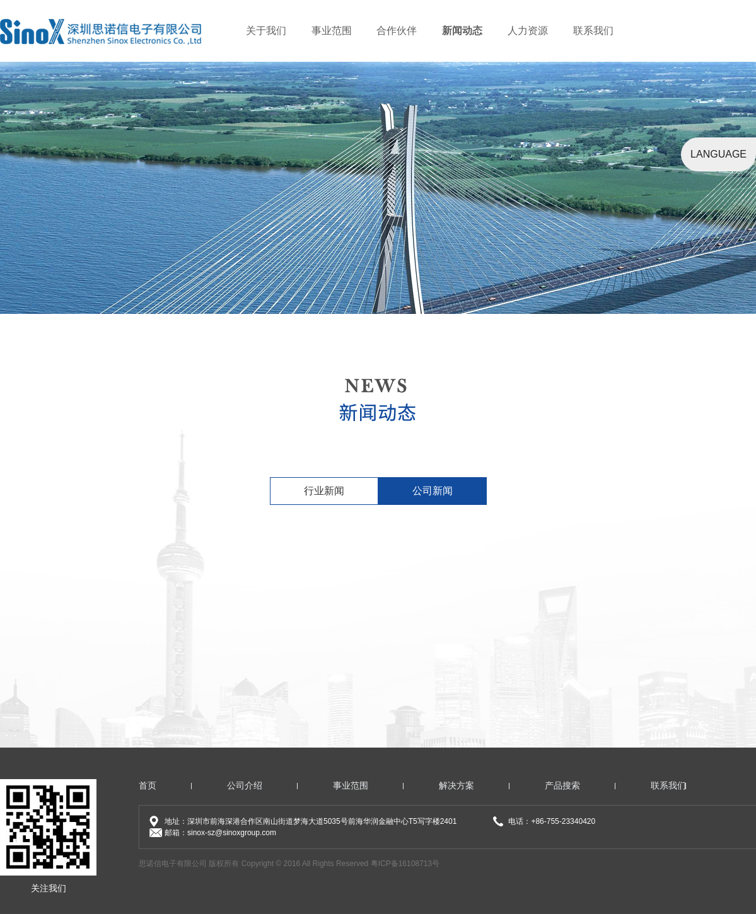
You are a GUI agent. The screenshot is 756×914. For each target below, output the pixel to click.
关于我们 (266, 30)
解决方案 (456, 785)
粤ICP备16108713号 (405, 863)
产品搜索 (562, 785)
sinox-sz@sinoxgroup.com (231, 832)
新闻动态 (462, 30)
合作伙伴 (396, 30)
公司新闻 (432, 490)
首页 (147, 785)
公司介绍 (244, 785)
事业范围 (331, 30)
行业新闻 (324, 490)
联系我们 (593, 30)
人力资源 (528, 30)
